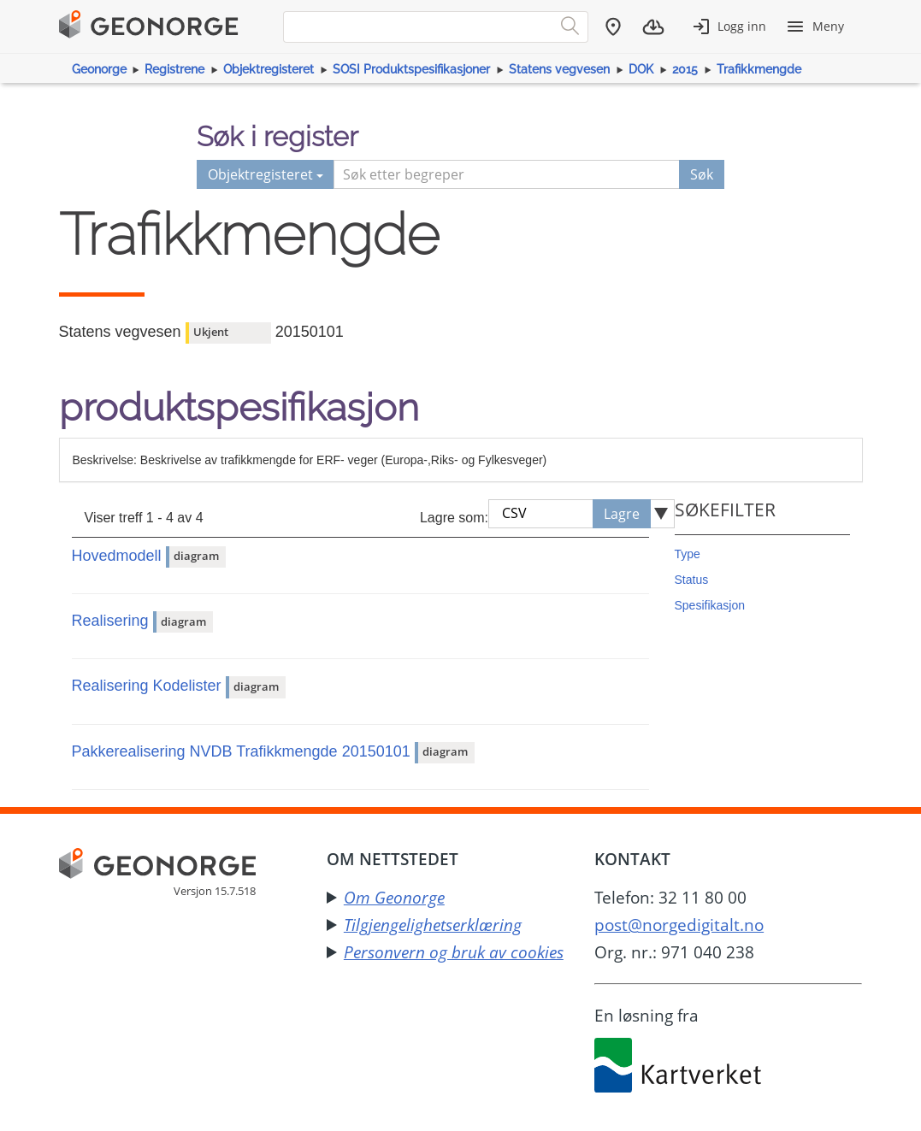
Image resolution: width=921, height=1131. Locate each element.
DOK (641, 69)
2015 (685, 69)
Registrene (174, 69)
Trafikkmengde (759, 69)
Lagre (622, 513)
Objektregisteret (268, 69)
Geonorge (99, 69)
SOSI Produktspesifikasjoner (411, 69)
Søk (701, 174)
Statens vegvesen (559, 69)
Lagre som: (454, 517)
